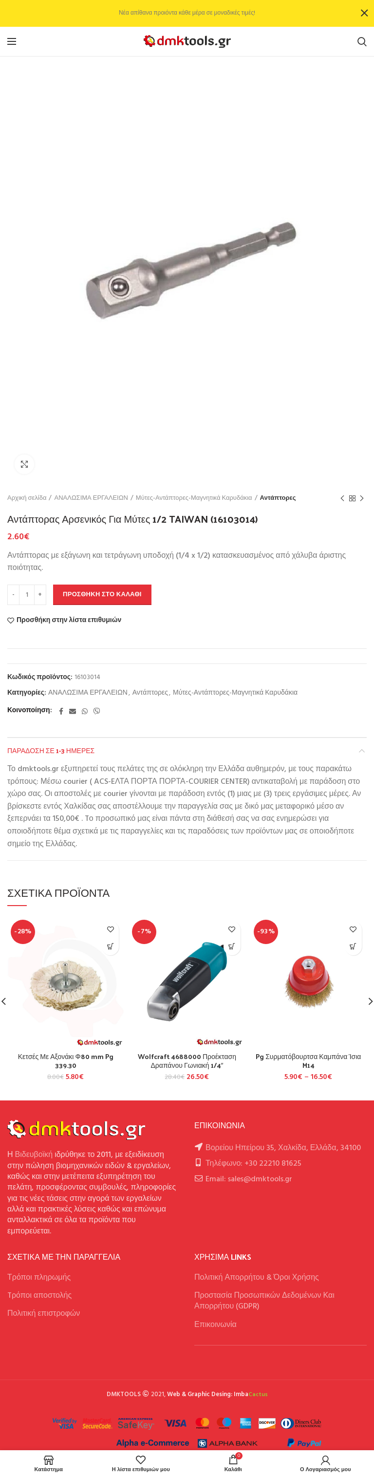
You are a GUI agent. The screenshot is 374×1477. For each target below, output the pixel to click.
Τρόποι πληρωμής (39, 1277)
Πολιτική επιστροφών (43, 1313)
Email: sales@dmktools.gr (249, 1179)
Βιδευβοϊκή (34, 1155)
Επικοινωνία (215, 1325)
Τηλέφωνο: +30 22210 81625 (253, 1163)
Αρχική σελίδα (26, 498)
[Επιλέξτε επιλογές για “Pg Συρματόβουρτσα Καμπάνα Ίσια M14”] (353, 946)
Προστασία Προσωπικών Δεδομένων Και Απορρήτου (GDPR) (264, 1301)
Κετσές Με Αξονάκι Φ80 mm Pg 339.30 (65, 1061)
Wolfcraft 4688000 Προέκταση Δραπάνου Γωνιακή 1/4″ (187, 1061)
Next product (362, 498)
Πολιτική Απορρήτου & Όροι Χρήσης (256, 1277)
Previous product (342, 498)
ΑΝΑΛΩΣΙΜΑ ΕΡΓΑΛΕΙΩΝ (91, 498)
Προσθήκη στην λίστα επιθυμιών (69, 620)
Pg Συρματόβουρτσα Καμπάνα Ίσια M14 (308, 1061)
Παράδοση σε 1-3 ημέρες (50, 750)
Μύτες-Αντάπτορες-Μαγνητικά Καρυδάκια (194, 498)
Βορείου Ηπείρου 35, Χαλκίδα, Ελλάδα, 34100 (283, 1148)
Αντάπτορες (278, 498)
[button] (110, 946)
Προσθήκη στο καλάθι (102, 594)
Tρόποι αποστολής (39, 1295)
